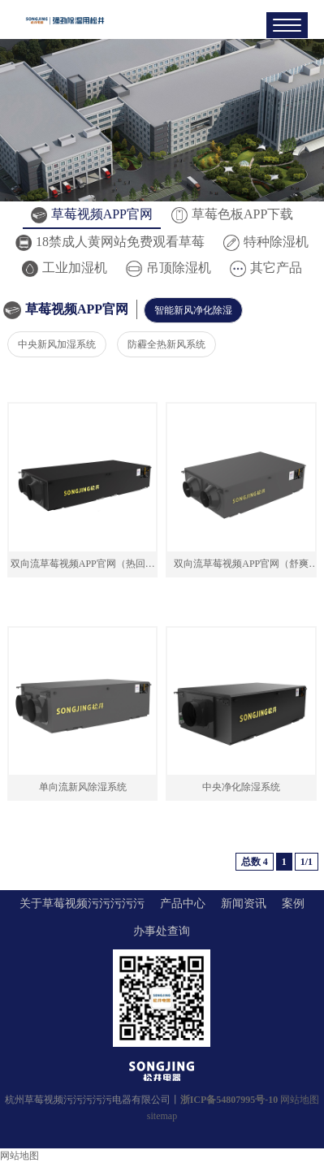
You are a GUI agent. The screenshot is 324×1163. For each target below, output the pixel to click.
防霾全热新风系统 (166, 344)
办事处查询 (161, 931)
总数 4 (254, 861)
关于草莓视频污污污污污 (82, 903)
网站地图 (299, 1099)
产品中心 (182, 903)
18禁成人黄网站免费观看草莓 (110, 242)
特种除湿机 (266, 242)
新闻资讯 (243, 903)
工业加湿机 (64, 268)
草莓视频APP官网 (92, 214)
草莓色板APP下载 (232, 214)
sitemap (162, 1116)
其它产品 (266, 268)
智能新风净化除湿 (193, 310)
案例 (293, 903)
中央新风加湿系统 (57, 344)
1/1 (306, 861)
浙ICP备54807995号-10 (229, 1099)
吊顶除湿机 (168, 268)
